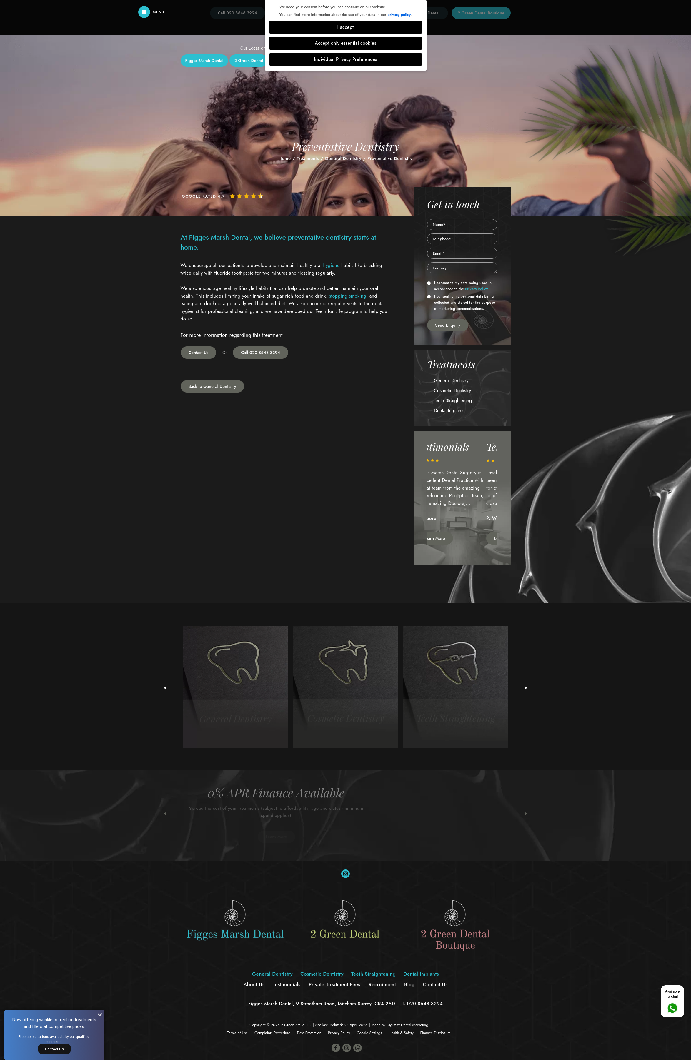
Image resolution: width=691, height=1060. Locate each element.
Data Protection (309, 1033)
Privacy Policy (476, 289)
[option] (462, 493)
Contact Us (199, 352)
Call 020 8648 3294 (260, 352)
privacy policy (398, 14)
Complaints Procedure (272, 1033)
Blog (409, 984)
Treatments (308, 158)
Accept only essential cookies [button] (345, 43)
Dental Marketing (414, 1025)
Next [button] (526, 814)
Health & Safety (401, 1033)
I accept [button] (345, 27)
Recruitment (382, 984)
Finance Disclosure (435, 1033)
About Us (253, 984)
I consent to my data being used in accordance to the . (459, 286)
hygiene (331, 265)
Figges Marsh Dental (204, 61)
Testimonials (286, 984)
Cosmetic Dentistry (319, 130)
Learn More (446, 538)
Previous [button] (165, 814)
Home (285, 158)
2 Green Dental (248, 61)
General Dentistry (266, 130)
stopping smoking (348, 296)
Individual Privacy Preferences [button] (345, 59)
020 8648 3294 (425, 1003)
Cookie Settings (369, 1033)
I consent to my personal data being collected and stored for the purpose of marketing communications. (461, 302)
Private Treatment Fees (334, 984)
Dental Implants (424, 130)
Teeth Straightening (373, 130)
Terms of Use (237, 1033)
